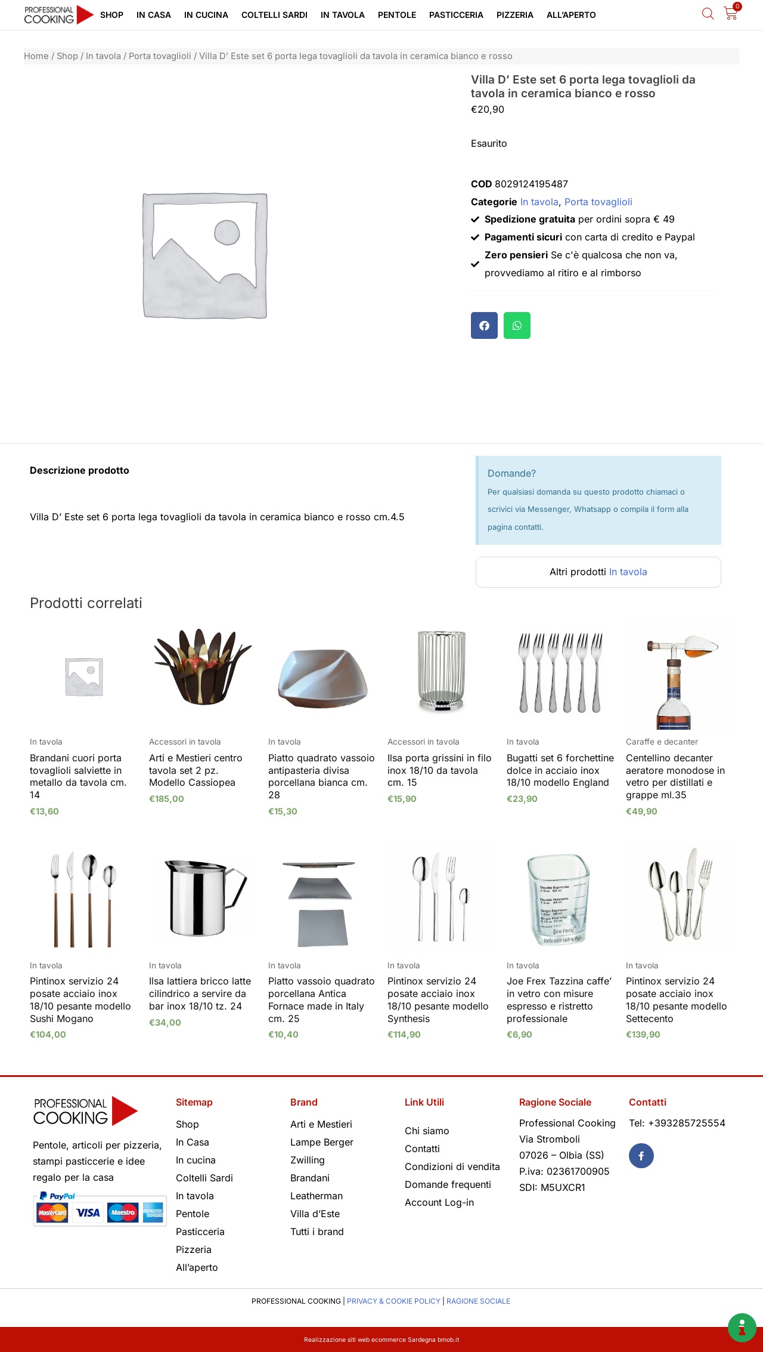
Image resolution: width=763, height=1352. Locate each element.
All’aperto (571, 15)
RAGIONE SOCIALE (478, 1301)
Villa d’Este (315, 1214)
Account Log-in (439, 1202)
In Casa (154, 15)
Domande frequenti (448, 1184)
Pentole (397, 15)
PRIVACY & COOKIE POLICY (394, 1301)
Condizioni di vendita (452, 1166)
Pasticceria (456, 15)
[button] (484, 325)
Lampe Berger (321, 1142)
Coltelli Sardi (274, 15)
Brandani (310, 1178)
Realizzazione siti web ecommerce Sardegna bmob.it (382, 1339)
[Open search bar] (708, 13)
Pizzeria (515, 15)
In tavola (343, 15)
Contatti (422, 1149)
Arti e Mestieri (321, 1124)
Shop (111, 15)
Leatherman (316, 1196)
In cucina (206, 15)
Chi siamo (427, 1131)
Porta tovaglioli (160, 56)
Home (36, 56)
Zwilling (307, 1160)
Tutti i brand (317, 1231)
